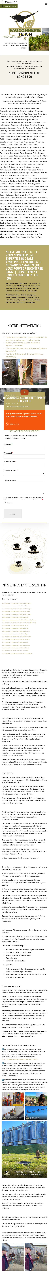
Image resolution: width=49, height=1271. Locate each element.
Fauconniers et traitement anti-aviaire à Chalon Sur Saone (19, 620)
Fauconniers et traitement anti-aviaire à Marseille (16, 637)
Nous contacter (10, 6)
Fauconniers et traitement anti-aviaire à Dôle (15, 628)
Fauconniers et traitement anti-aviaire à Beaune (16, 606)
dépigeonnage (20, 342)
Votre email (8, 453)
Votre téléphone (10, 462)
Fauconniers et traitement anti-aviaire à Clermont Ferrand (19, 623)
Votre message (10, 480)
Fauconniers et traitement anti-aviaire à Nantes (16, 639)
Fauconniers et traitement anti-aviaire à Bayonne (16, 603)
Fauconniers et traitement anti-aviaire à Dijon (15, 625)
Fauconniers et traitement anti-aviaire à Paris (15, 642)
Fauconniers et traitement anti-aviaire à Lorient (16, 631)
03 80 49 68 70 (11, 2)
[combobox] (24, 474)
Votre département (11, 470)
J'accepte (10, 503)
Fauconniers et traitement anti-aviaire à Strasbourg (17, 653)
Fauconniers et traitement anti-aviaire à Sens (15, 651)
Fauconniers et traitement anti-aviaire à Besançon (16, 609)
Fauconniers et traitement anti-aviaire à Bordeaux (16, 614)
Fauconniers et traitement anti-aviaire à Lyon (15, 634)
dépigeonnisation (34, 342)
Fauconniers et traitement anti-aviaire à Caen (15, 617)
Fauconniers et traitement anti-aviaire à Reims (15, 648)
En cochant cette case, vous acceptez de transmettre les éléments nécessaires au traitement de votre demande (24, 499)
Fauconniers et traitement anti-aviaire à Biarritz (16, 611)
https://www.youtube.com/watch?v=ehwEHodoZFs (20, 1059)
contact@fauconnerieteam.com (17, 406)
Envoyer (13, 514)
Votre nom (8, 444)
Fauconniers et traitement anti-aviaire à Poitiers (16, 645)
